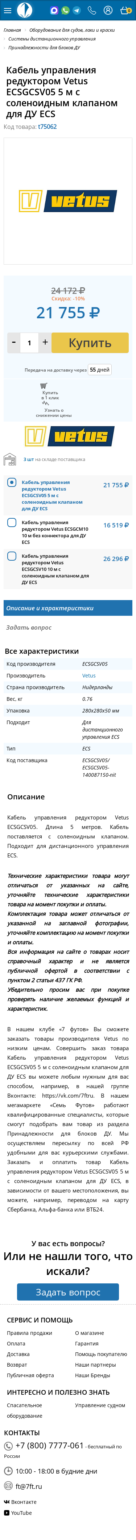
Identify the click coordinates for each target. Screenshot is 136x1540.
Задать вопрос (68, 1292)
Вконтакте (24, 1502)
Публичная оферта (30, 1375)
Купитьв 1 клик (50, 394)
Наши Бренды (92, 1375)
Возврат (17, 1364)
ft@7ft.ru (29, 1486)
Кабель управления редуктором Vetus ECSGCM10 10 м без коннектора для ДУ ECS (55, 532)
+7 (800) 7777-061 (50, 1445)
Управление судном (100, 1405)
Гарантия (87, 1343)
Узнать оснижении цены (54, 412)
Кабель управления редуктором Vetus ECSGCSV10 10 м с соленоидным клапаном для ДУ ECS (55, 569)
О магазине (89, 1332)
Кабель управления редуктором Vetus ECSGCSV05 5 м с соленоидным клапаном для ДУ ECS (52, 495)
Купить (90, 342)
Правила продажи (29, 1332)
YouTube (21, 1513)
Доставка (18, 1354)
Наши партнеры (95, 1364)
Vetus (89, 675)
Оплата (16, 1343)
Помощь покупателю (101, 1354)
